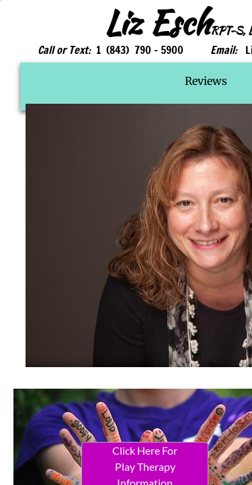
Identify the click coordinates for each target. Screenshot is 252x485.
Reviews (206, 81)
